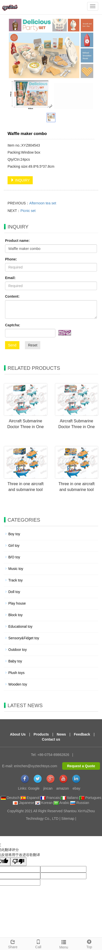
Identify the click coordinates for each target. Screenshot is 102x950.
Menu (64, 943)
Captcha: (12, 325)
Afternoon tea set (42, 203)
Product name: (17, 241)
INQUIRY (20, 180)
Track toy (15, 580)
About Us (18, 734)
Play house (17, 603)
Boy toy (14, 534)
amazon (62, 788)
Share (12, 943)
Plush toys (16, 673)
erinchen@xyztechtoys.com (35, 766)
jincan (48, 788)
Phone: (11, 259)
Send (12, 345)
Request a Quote (81, 766)
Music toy (15, 569)
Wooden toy (17, 684)
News (61, 734)
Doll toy (14, 592)
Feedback (82, 734)
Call (38, 943)
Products (41, 734)
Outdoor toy (17, 650)
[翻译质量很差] (18, 861)
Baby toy (15, 661)
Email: (10, 278)
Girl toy (13, 546)
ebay (76, 788)
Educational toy (20, 626)
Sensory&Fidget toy (23, 638)
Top (89, 943)
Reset (32, 345)
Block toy (15, 615)
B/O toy (14, 557)
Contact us (51, 739)
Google (34, 788)
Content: (12, 296)
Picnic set (28, 211)
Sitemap (67, 819)
